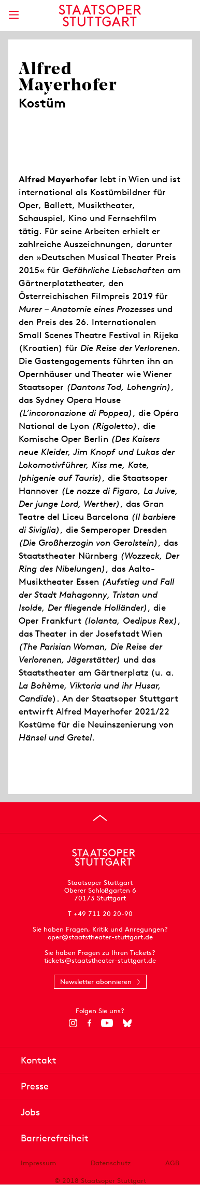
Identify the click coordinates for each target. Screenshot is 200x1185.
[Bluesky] (127, 1023)
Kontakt (38, 1060)
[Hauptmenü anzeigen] (13, 15)
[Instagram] (73, 1023)
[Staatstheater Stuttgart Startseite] (100, 15)
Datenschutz (111, 1163)
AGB (172, 1163)
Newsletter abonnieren (96, 981)
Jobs (30, 1112)
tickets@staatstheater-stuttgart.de (100, 960)
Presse (35, 1086)
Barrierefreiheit (55, 1138)
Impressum (38, 1163)
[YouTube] (107, 1023)
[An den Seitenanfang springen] (100, 818)
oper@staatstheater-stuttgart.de (100, 937)
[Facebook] (89, 1023)
